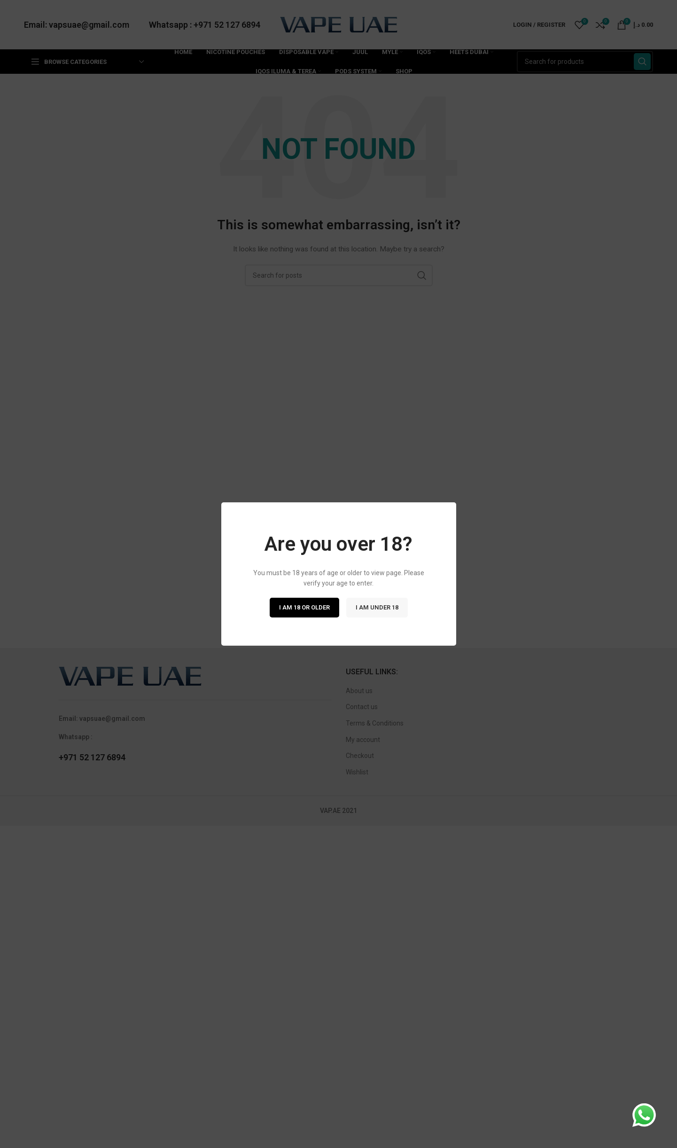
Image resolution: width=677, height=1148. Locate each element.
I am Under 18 (377, 607)
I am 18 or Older (304, 607)
